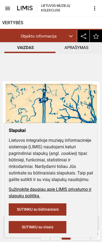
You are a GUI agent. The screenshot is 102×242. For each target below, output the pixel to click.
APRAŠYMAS (76, 47)
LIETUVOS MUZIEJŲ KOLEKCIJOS (55, 8)
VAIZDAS (25, 47)
